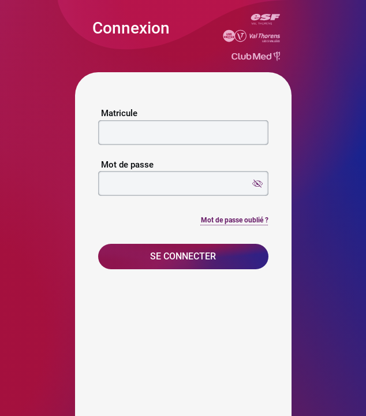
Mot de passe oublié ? (234, 220)
